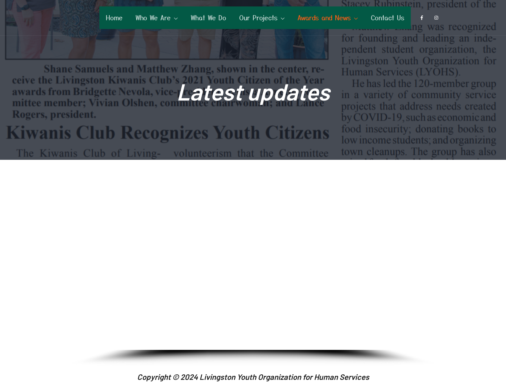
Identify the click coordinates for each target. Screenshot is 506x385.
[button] (82, 260)
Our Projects (258, 17)
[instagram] (437, 17)
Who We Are (153, 17)
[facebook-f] (423, 17)
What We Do (208, 17)
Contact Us (387, 17)
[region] (253, 267)
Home (114, 17)
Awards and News (324, 17)
